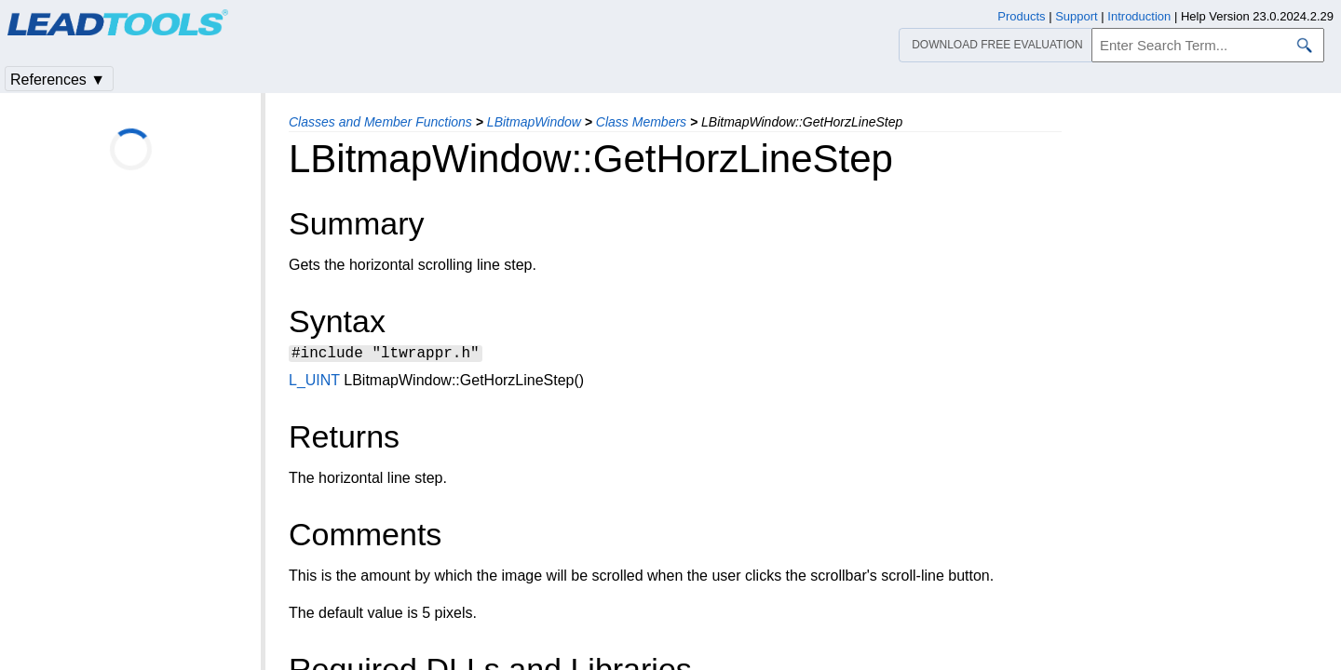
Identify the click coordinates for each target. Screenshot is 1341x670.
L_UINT (314, 383)
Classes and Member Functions (380, 121)
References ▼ (57, 79)
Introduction (1139, 16)
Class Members (641, 121)
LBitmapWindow (534, 121)
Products (1021, 16)
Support (1076, 16)
